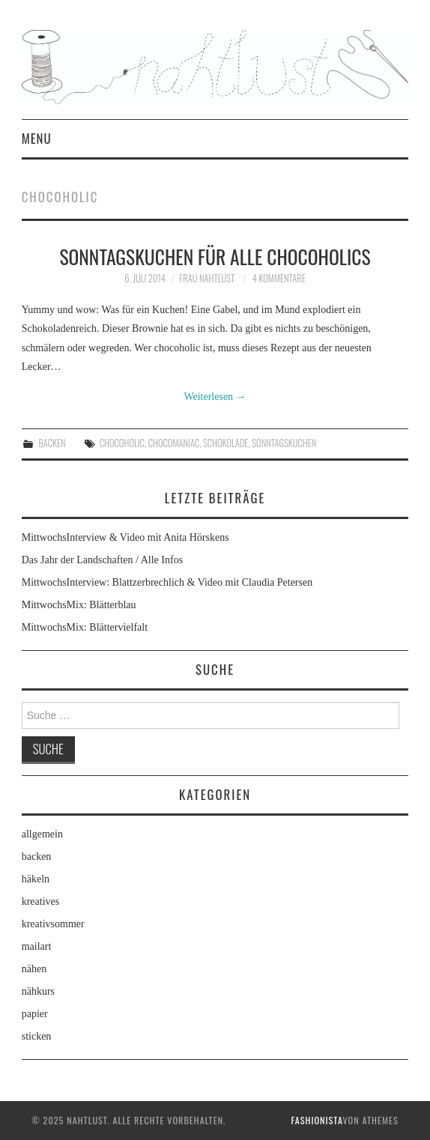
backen (51, 443)
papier (35, 1013)
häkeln (35, 879)
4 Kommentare (279, 278)
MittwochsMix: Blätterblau (79, 604)
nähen (34, 968)
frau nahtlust (206, 278)
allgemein (42, 834)
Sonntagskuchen (284, 443)
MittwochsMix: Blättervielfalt (85, 627)
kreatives (41, 901)
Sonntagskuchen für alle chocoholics (214, 256)
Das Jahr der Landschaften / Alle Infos (102, 560)
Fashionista (316, 1120)
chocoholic (122, 443)
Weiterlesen (215, 396)
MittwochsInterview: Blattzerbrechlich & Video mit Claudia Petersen (167, 582)
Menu (37, 138)
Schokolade (225, 443)
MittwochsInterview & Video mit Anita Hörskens (125, 537)
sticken (37, 1036)
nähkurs (38, 991)
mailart (37, 946)
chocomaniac (173, 443)
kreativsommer (53, 924)
